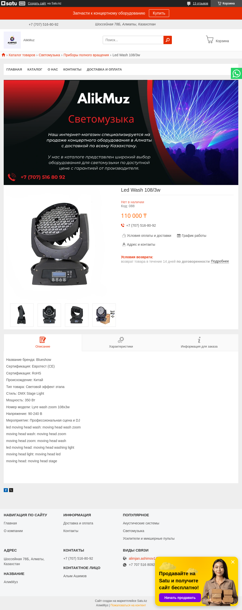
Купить (159, 13)
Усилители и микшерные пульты (149, 538)
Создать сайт (37, 3)
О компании (13, 531)
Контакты (72, 69)
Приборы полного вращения (86, 55)
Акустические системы (141, 523)
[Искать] (167, 40)
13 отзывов (200, 3)
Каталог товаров (22, 55)
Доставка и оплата (104, 69)
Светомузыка (49, 55)
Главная (14, 69)
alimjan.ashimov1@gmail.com (152, 558)
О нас (53, 69)
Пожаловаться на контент (128, 605)
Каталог (34, 69)
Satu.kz (142, 601)
